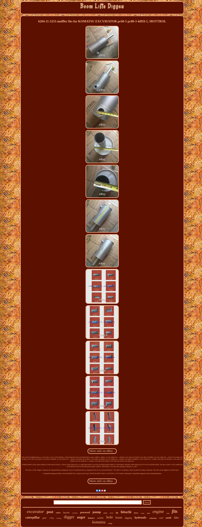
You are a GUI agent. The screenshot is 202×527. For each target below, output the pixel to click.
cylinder (75, 513)
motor (105, 513)
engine (158, 511)
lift (117, 513)
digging (128, 518)
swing (110, 523)
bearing (59, 518)
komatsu (99, 522)
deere (136, 513)
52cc (176, 517)
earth (168, 517)
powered (85, 512)
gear (44, 518)
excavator (35, 511)
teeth (167, 513)
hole (109, 517)
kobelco (91, 518)
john (148, 513)
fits (175, 511)
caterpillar (32, 517)
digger (69, 517)
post (50, 512)
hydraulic (140, 517)
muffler (100, 518)
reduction (153, 518)
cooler (142, 513)
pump (96, 512)
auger (81, 517)
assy (111, 513)
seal (161, 517)
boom (118, 517)
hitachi (126, 512)
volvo (58, 512)
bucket (66, 512)
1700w (51, 518)
